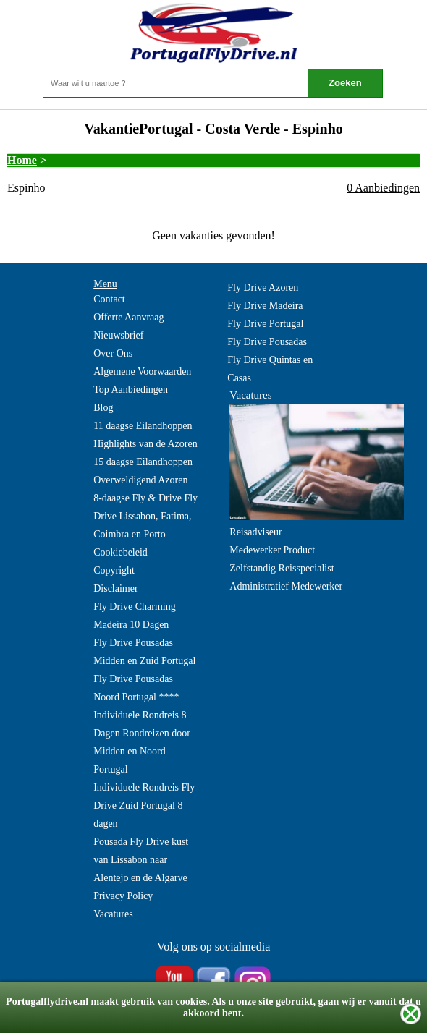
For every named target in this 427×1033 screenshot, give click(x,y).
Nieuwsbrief (118, 335)
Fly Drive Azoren (262, 287)
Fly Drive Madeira (265, 305)
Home (22, 160)
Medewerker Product (272, 550)
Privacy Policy (123, 895)
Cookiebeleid (120, 552)
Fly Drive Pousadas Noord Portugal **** (136, 687)
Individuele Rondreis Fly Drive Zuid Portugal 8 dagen (144, 805)
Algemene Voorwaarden (142, 371)
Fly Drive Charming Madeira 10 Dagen (134, 615)
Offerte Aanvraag (128, 317)
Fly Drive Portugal (265, 323)
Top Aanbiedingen (130, 389)
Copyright (114, 570)
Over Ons (112, 353)
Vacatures (112, 914)
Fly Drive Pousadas (267, 341)
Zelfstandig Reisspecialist (281, 568)
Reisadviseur (255, 532)
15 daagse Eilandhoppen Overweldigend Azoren (143, 470)
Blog (103, 407)
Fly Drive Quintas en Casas (270, 368)
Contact (109, 299)
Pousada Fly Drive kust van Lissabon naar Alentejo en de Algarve (140, 859)
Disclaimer (115, 588)
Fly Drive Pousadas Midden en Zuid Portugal (144, 651)
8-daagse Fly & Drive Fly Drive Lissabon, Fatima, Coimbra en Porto (145, 516)
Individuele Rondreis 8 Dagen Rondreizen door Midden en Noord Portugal (141, 742)
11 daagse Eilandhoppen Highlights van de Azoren (145, 434)
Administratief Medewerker (285, 586)
